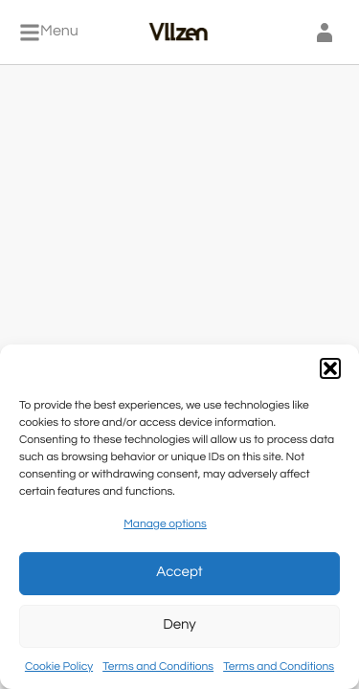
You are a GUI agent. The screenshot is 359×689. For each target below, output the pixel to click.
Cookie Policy (59, 666)
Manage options (165, 524)
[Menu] (49, 32)
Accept (179, 573)
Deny (179, 625)
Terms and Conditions (157, 666)
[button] (330, 368)
